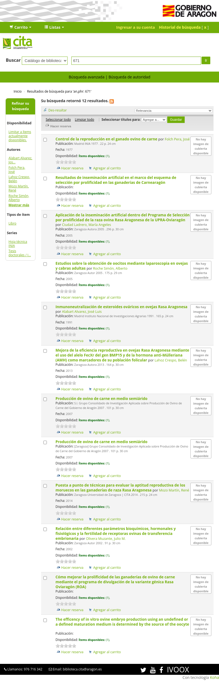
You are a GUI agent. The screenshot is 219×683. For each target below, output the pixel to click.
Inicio (18, 91)
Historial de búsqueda (180, 27)
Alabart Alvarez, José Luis (82, 311)
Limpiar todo (84, 119)
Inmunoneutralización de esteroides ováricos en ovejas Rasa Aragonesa (121, 306)
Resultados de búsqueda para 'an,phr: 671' (59, 91)
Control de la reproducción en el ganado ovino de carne (107, 139)
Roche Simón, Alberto (18, 197)
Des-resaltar (57, 110)
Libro (12, 223)
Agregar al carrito (107, 168)
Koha (214, 677)
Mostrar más (18, 205)
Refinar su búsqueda (20, 106)
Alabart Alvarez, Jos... (20, 160)
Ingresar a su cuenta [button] (135, 27)
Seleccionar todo (58, 119)
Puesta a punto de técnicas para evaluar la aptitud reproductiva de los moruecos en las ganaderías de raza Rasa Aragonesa (120, 487)
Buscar (13, 60)
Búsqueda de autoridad (129, 77)
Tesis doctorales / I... (19, 253)
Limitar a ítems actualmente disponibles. (19, 135)
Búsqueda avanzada (86, 77)
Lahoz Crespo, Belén (19, 179)
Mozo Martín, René (18, 188)
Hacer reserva (72, 168)
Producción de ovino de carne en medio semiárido (102, 398)
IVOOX (178, 669)
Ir (206, 60)
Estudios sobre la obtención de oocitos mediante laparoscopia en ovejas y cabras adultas (122, 266)
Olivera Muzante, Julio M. (106, 538)
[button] (20, 27)
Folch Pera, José (16, 169)
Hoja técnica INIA (17, 243)
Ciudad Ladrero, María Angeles (86, 224)
